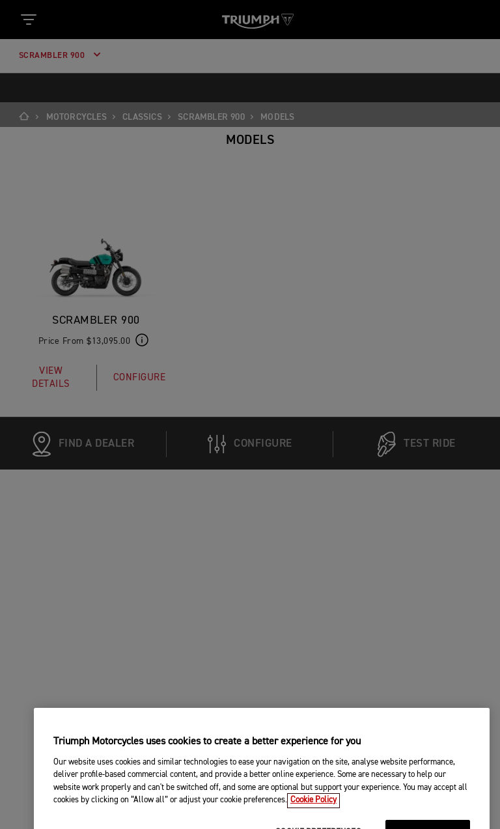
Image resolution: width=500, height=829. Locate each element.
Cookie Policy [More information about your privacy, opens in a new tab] (313, 823)
